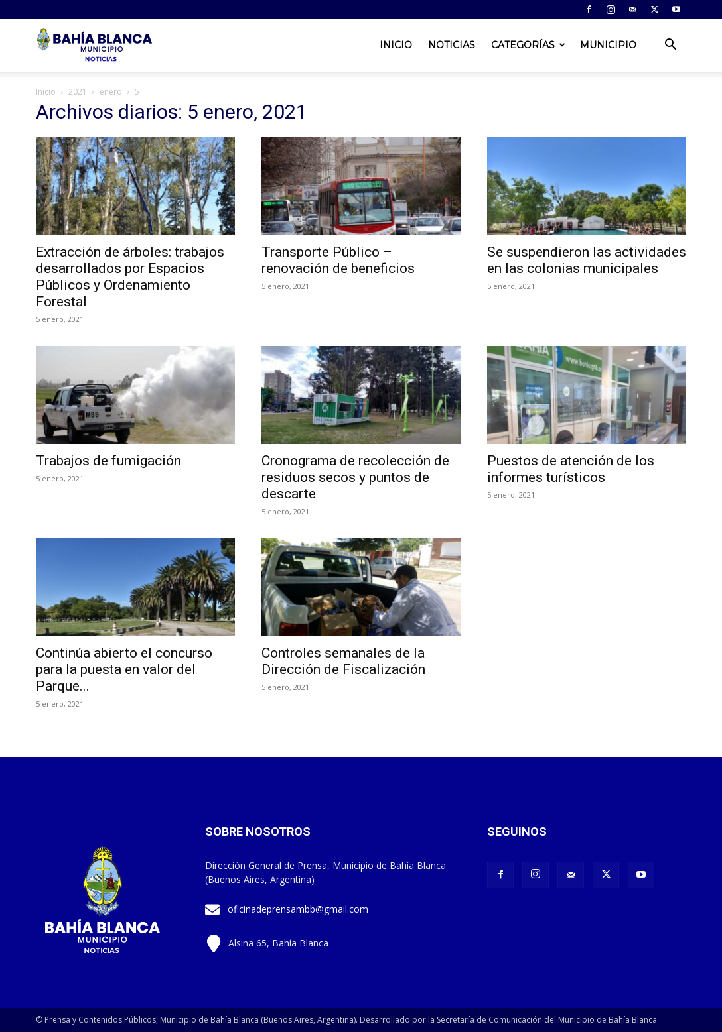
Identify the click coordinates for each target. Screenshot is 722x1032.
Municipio (608, 45)
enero (111, 91)
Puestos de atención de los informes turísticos (570, 469)
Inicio (396, 45)
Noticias (451, 45)
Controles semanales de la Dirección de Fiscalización (343, 661)
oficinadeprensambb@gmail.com (298, 909)
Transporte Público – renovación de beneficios (338, 260)
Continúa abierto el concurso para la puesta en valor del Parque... (124, 669)
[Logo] (95, 45)
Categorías (528, 45)
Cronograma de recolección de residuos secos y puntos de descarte (355, 477)
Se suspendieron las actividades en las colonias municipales (586, 260)
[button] (670, 46)
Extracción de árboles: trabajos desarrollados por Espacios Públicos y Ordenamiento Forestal (130, 277)
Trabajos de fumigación (108, 461)
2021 (77, 91)
